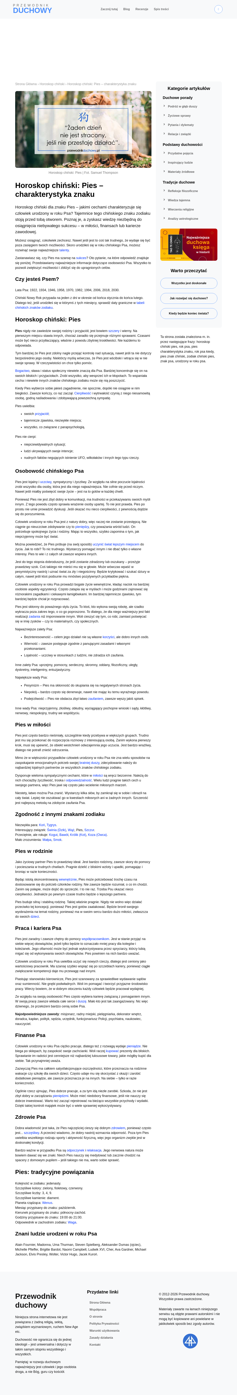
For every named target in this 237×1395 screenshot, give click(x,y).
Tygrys (51, 825)
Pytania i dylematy (178, 125)
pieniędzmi (60, 1096)
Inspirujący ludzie (177, 162)
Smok (57, 840)
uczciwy (45, 482)
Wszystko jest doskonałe (188, 283)
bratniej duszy (89, 763)
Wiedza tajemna (176, 200)
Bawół (63, 835)
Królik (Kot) (78, 835)
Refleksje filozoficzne (180, 191)
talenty (64, 250)
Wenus (47, 1203)
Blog (126, 9)
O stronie (95, 1316)
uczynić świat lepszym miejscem (116, 544)
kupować (112, 1051)
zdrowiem (118, 1128)
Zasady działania (101, 1337)
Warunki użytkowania (104, 1330)
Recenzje (141, 9)
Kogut (53, 835)
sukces (81, 258)
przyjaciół (42, 414)
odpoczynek (75, 1150)
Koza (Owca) (97, 835)
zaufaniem (95, 699)
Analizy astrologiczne (180, 219)
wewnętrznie (68, 879)
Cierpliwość (82, 393)
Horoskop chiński (52, 84)
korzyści (108, 637)
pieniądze (134, 1046)
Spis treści (161, 9)
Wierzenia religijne (178, 209)
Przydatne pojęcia (177, 153)
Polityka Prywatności (104, 1323)
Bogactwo (22, 371)
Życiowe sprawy (176, 116)
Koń (42, 825)
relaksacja (94, 1150)
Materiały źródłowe (178, 172)
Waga (72, 1222)
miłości (98, 775)
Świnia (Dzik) (56, 830)
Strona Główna (26, 84)
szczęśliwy (31, 1133)
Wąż (71, 830)
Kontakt (95, 1344)
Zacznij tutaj (109, 9)
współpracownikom (95, 939)
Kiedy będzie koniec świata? (189, 313)
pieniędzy (82, 527)
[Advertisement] (118, 46)
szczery (114, 331)
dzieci (35, 916)
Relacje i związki (176, 134)
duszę (82, 1001)
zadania (34, 616)
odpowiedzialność (79, 780)
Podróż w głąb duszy (179, 106)
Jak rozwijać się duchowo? (189, 298)
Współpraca (97, 1309)
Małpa (47, 840)
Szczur (89, 830)
